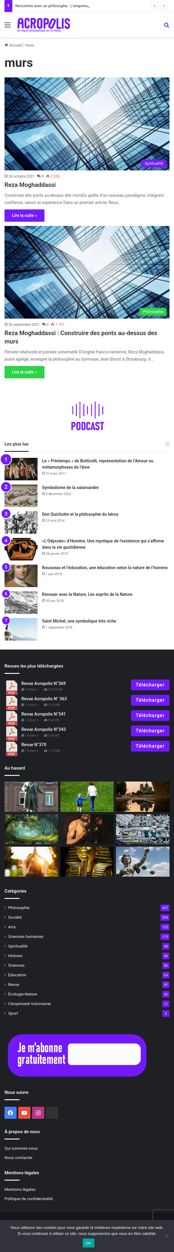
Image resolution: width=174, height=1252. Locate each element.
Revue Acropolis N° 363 (44, 698)
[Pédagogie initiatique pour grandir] (87, 797)
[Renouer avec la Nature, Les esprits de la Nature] (21, 602)
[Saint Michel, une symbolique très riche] (21, 629)
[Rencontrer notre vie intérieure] (31, 829)
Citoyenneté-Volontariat (29, 1003)
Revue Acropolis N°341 (43, 714)
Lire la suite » (24, 215)
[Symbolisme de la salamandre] (21, 496)
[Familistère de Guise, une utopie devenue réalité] (31, 797)
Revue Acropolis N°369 (43, 683)
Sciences (16, 965)
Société (15, 917)
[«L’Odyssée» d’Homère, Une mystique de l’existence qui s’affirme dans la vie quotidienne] (21, 549)
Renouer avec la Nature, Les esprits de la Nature (87, 594)
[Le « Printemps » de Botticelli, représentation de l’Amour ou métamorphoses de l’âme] (21, 469)
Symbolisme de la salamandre (70, 487)
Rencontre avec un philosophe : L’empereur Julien (58, 6)
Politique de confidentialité (29, 1198)
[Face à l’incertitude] (31, 862)
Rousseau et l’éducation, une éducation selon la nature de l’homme (105, 567)
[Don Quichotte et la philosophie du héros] (21, 522)
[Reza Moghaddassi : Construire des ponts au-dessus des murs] (87, 272)
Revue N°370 (33, 744)
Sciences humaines (26, 936)
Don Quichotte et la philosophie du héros (80, 514)
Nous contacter (18, 1157)
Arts (12, 926)
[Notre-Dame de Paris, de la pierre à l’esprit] (142, 797)
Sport (13, 1013)
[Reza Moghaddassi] (87, 123)
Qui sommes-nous (21, 1148)
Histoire (15, 955)
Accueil (13, 45)
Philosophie (18, 907)
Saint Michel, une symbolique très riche (79, 621)
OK (88, 1243)
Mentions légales (20, 1189)
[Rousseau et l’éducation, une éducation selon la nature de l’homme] (21, 576)
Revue (13, 984)
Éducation (17, 974)
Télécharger (150, 685)
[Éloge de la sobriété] (142, 829)
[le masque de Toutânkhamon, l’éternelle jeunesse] (87, 862)
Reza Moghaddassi (30, 184)
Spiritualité (18, 946)
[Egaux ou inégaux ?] (142, 862)
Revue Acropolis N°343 (43, 729)
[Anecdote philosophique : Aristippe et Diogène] (87, 829)
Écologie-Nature (22, 994)
